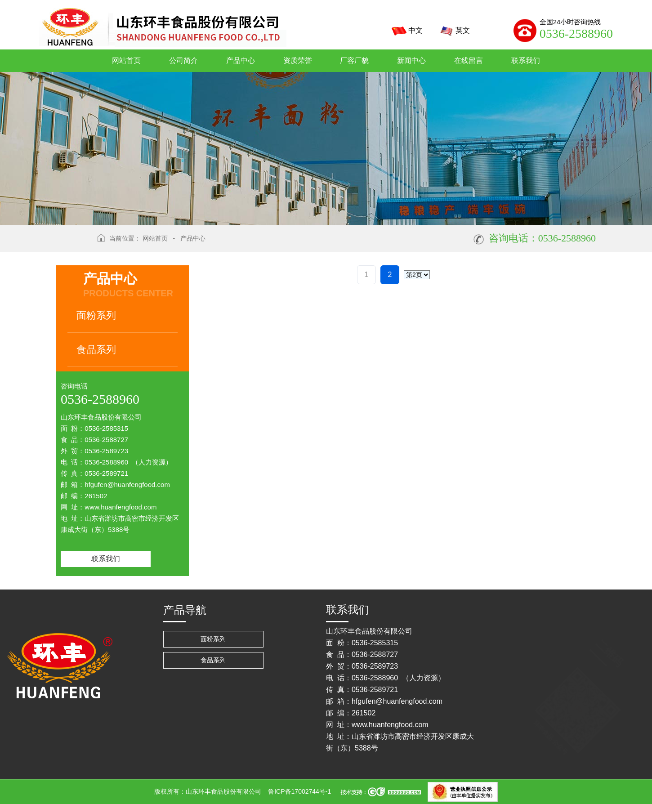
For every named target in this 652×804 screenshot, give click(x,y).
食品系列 (96, 349)
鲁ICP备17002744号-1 (299, 791)
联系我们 (105, 559)
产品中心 (192, 238)
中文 (405, 31)
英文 (452, 31)
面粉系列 (96, 315)
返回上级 (73, 244)
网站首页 (155, 238)
